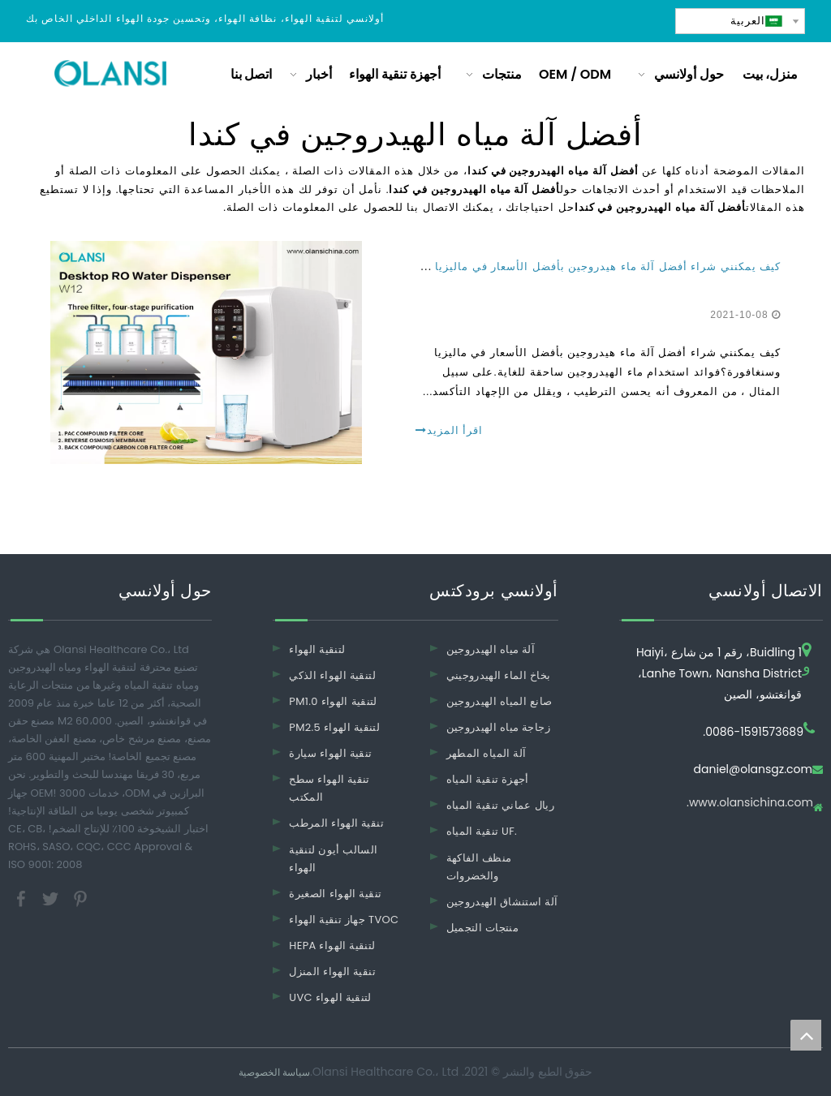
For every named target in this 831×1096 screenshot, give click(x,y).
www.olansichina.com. (750, 803)
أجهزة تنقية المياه (487, 779)
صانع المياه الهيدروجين (499, 701)
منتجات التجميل (482, 927)
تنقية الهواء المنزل (332, 971)
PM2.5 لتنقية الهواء (334, 727)
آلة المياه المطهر (486, 753)
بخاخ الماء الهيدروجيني (498, 675)
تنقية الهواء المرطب (336, 823)
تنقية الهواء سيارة (330, 753)
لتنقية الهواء (317, 649)
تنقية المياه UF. (482, 831)
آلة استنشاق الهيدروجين (502, 901)
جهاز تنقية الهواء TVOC (343, 919)
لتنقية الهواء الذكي (332, 675)
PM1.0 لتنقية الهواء (333, 701)
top (805, 1035)
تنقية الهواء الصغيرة (335, 893)
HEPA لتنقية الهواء (332, 945)
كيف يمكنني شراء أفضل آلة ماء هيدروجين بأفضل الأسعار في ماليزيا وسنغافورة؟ (576, 266)
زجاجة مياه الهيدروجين (498, 727)
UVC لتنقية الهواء (330, 997)
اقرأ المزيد (449, 430)
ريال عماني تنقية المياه (500, 805)
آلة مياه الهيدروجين (491, 649)
